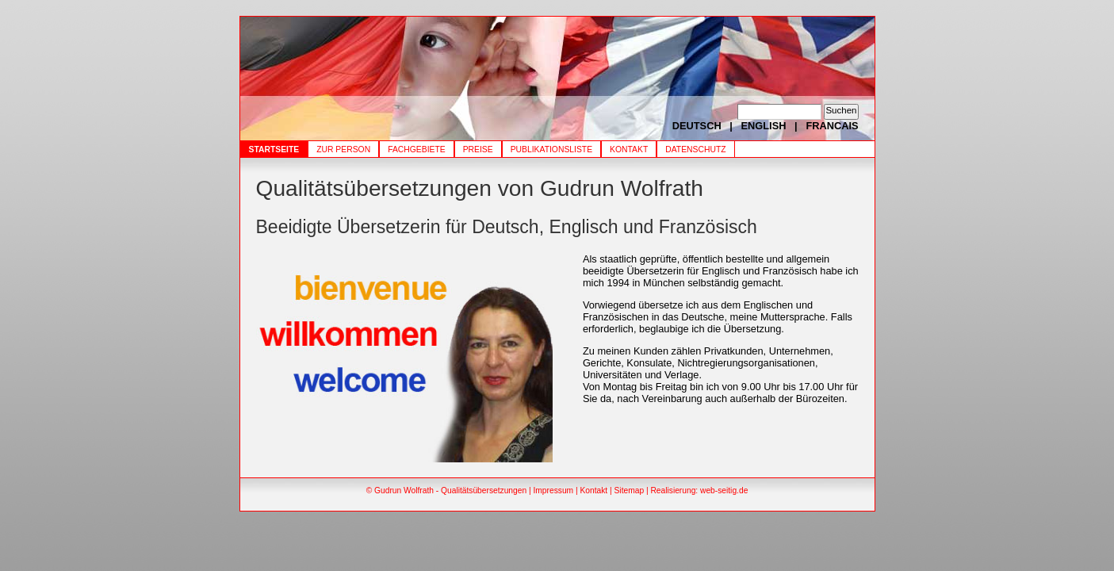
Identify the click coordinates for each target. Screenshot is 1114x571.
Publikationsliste (551, 149)
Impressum (553, 490)
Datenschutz (695, 149)
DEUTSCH (697, 126)
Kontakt (629, 149)
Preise (478, 149)
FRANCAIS (832, 126)
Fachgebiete (417, 149)
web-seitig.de (724, 490)
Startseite (274, 149)
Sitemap (629, 490)
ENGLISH (764, 126)
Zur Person (343, 149)
